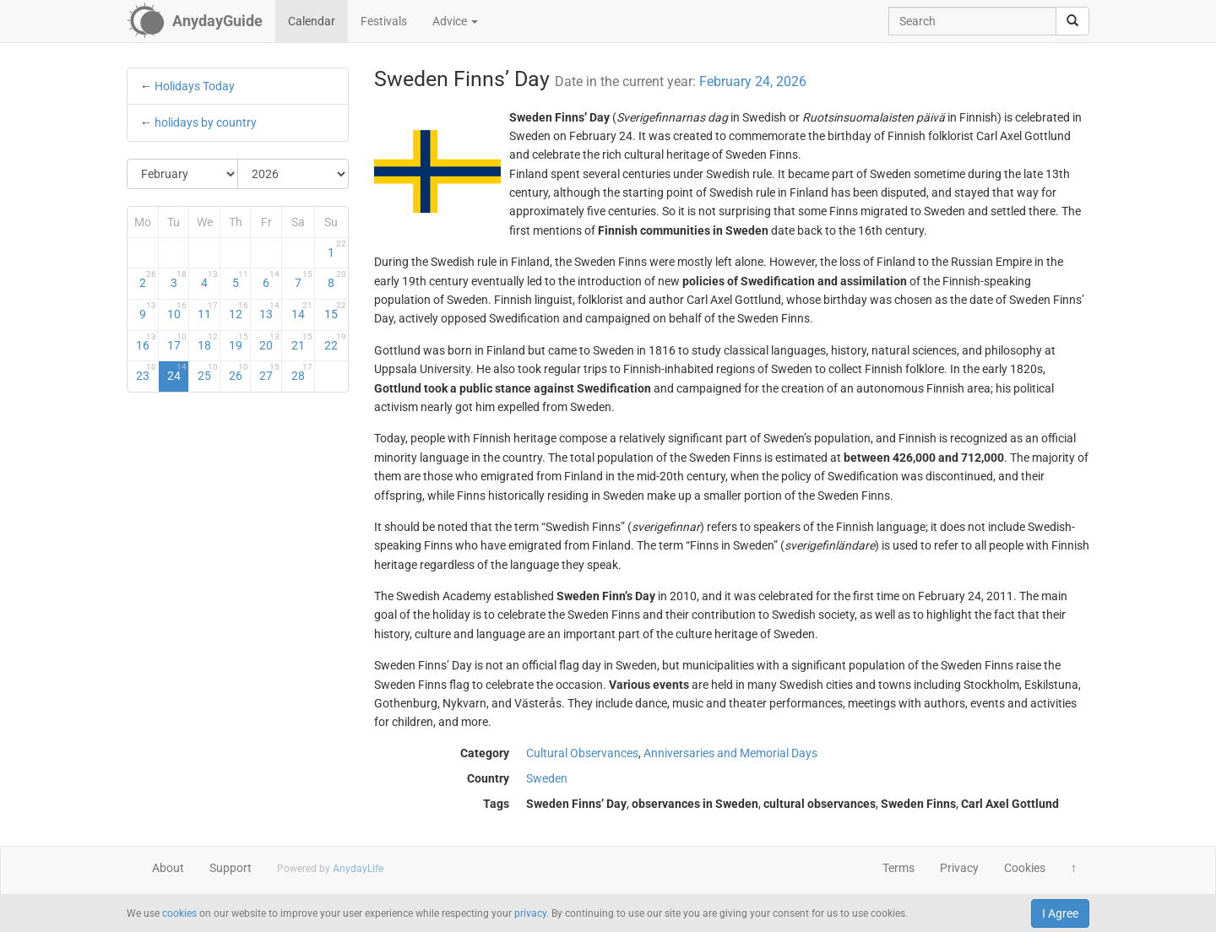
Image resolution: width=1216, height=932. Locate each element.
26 (239, 372)
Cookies (1024, 868)
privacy (530, 913)
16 (146, 342)
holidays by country (206, 122)
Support (230, 868)
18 (208, 342)
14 (301, 311)
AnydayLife (358, 869)
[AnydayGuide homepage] (194, 21)
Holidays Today (195, 86)
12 (239, 311)
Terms (898, 868)
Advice (455, 21)
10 (177, 311)
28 (301, 372)
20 (269, 342)
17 (177, 342)
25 (208, 372)
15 (334, 311)
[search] (1072, 21)
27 (269, 372)
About (168, 868)
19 (239, 342)
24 (177, 372)
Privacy (959, 868)
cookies (179, 913)
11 (208, 311)
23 (146, 372)
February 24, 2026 (752, 81)
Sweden (546, 778)
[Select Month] (183, 174)
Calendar (311, 21)
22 (334, 342)
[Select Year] (293, 174)
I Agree (1060, 913)
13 (269, 311)
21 (301, 342)
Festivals (384, 21)
